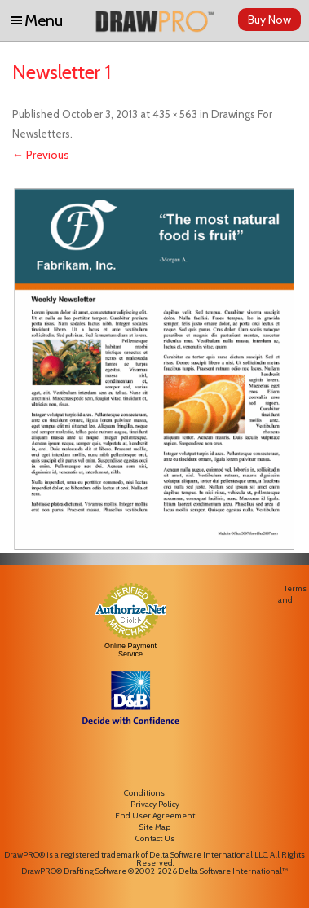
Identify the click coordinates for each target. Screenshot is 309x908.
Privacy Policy (154, 804)
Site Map (154, 827)
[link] (130, 762)
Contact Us (154, 838)
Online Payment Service (130, 650)
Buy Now (269, 19)
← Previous (40, 154)
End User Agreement (155, 815)
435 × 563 (174, 114)
